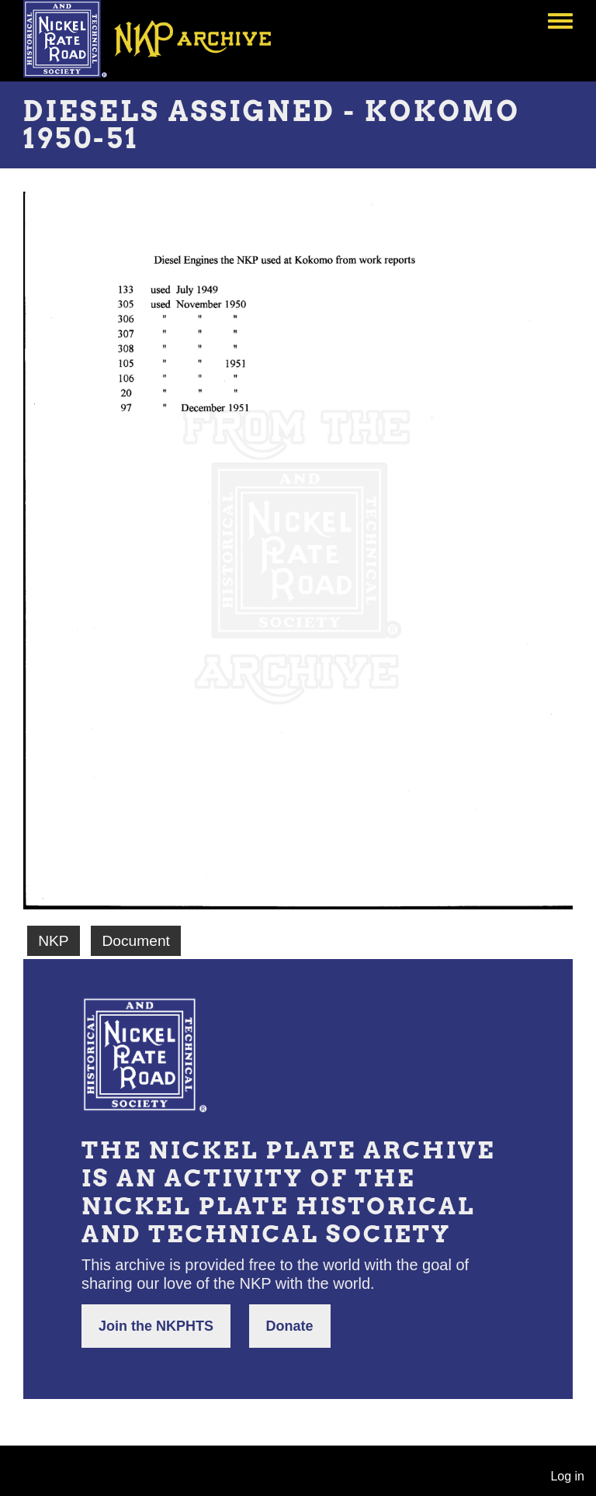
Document (135, 941)
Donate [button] (290, 1326)
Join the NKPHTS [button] (156, 1326)
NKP (53, 941)
